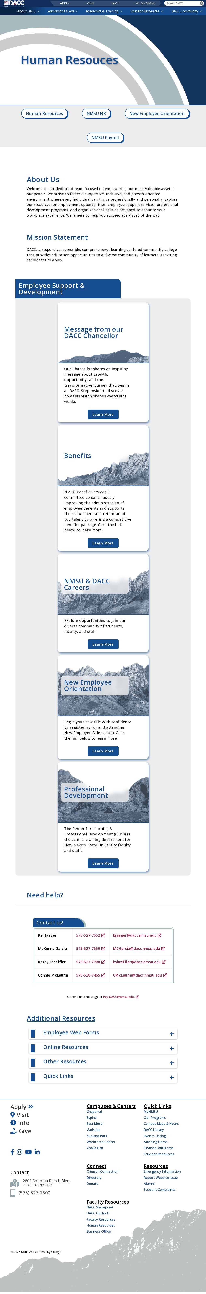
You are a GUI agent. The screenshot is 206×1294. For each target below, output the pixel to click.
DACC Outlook (98, 1213)
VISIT (91, 3)
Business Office (99, 1231)
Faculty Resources (101, 1219)
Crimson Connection (102, 1171)
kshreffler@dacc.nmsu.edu (139, 961)
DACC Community (186, 11)
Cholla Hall (95, 1148)
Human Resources (44, 113)
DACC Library (154, 1129)
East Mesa (94, 1123)
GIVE (115, 3)
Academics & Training (104, 11)
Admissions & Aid (62, 11)
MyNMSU (151, 1111)
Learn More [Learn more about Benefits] (103, 543)
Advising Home (155, 1142)
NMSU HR (96, 113)
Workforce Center (101, 1142)
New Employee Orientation (157, 113)
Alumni (149, 1183)
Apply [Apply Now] (21, 1107)
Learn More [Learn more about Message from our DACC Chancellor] (103, 414)
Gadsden (94, 1129)
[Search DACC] (181, 3)
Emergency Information (162, 1171)
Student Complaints (159, 1189)
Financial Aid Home (158, 1148)
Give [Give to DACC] (20, 1131)
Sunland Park (97, 1136)
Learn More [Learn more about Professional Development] (103, 863)
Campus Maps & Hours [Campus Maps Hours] (161, 1123)
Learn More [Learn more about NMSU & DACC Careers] (103, 644)
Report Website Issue (161, 1177)
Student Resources (147, 11)
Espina (92, 1117)
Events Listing (155, 1136)
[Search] (201, 3)
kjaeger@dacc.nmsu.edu (137, 935)
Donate (92, 1183)
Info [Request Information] (19, 1123)
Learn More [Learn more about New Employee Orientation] (103, 751)
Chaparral (94, 1111)
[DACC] (14, 3)
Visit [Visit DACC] (19, 1115)
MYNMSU (146, 3)
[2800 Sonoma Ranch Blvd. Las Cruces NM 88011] (46, 1183)
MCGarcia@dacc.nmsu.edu (139, 948)
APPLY (65, 3)
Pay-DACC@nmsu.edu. (121, 997)
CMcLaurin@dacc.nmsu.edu (140, 975)
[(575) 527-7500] (34, 1193)
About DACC (28, 11)
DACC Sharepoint (100, 1207)
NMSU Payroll (105, 137)
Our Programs (155, 1117)
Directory (94, 1177)
